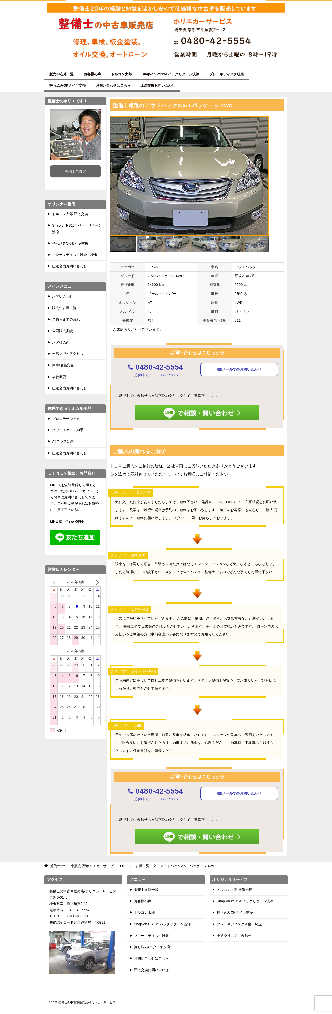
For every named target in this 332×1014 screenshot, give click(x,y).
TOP (87, 866)
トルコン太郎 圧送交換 (70, 214)
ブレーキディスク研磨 (226, 74)
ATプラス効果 (63, 441)
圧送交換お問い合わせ (157, 85)
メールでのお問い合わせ (246, 369)
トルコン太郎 (121, 74)
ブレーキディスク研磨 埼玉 (74, 255)
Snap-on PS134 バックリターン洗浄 (170, 74)
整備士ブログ (75, 171)
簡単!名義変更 (63, 365)
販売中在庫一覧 (61, 74)
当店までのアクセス (67, 354)
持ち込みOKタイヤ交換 (67, 85)
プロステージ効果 (66, 418)
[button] (264, 121)
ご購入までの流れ (66, 319)
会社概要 (59, 377)
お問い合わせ (62, 296)
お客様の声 (92, 74)
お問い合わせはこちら (113, 85)
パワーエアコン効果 (67, 430)
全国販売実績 (62, 331)
